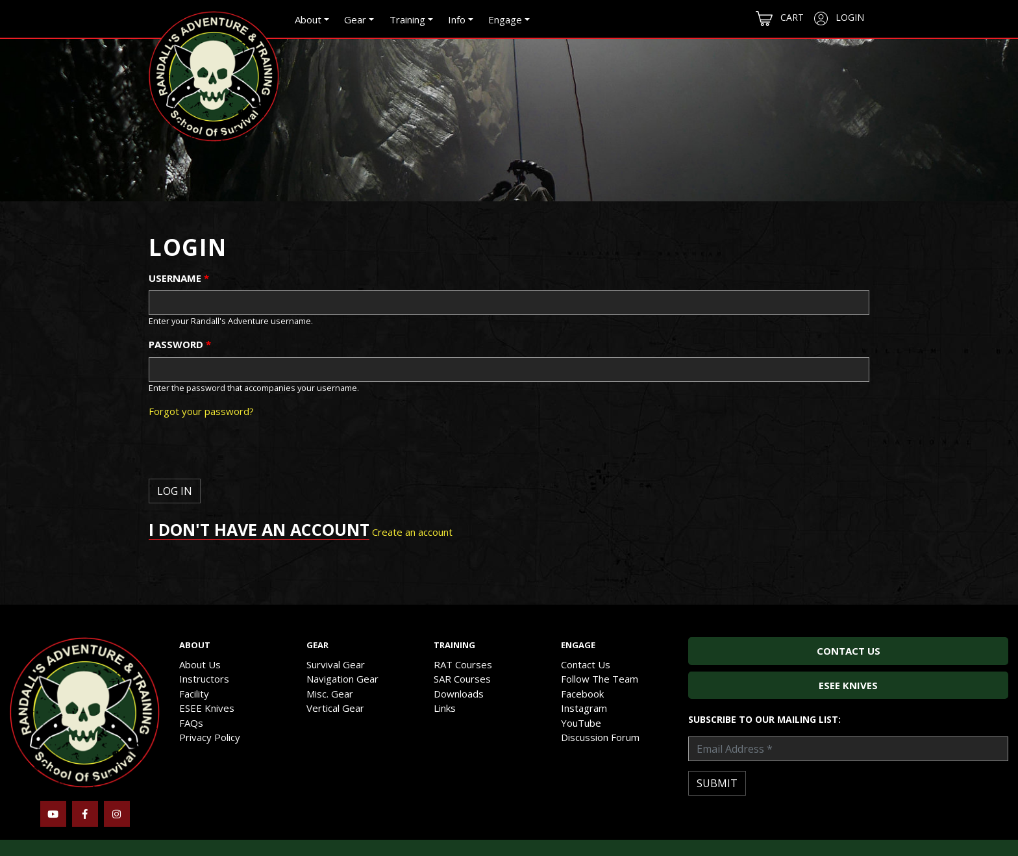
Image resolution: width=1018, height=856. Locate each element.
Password (180, 344)
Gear (355, 19)
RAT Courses (463, 664)
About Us (200, 664)
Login (839, 18)
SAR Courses (462, 678)
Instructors (204, 678)
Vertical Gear (335, 707)
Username (179, 277)
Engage (505, 19)
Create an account (412, 531)
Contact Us (585, 664)
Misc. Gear (329, 693)
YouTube (581, 722)
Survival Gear (335, 664)
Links (445, 707)
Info (457, 19)
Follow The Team (599, 678)
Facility (194, 693)
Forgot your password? (201, 411)
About (308, 19)
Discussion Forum (600, 737)
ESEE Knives (206, 707)
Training (407, 19)
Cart (780, 18)
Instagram (584, 707)
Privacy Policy (209, 737)
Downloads (459, 693)
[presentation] (247, 453)
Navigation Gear (342, 678)
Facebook (582, 693)
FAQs (191, 722)
